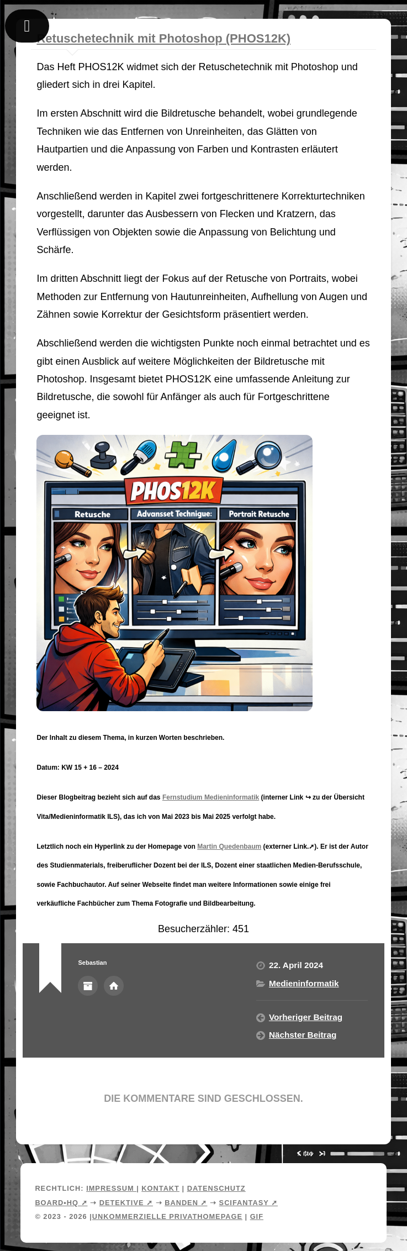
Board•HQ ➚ (61, 1203)
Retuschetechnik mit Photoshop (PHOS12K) (163, 38)
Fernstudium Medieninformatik (210, 797)
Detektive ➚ (126, 1203)
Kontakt (160, 1188)
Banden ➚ (186, 1203)
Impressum (111, 1188)
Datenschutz (216, 1188)
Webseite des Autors (114, 986)
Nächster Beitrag (302, 1034)
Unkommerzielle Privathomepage (167, 1216)
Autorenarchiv (88, 986)
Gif (256, 1216)
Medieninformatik (304, 983)
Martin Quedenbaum (229, 846)
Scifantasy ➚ (248, 1203)
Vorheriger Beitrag (305, 1017)
